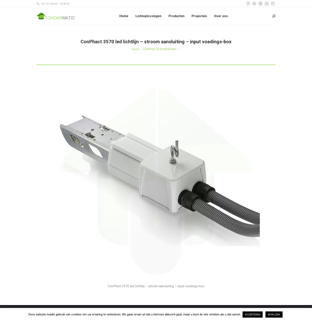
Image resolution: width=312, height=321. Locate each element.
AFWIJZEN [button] (274, 314)
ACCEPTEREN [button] (252, 314)
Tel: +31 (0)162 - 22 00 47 (53, 4)
